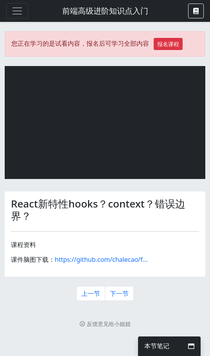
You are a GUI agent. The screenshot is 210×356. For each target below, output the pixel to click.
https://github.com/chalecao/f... (101, 259)
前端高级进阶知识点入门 (105, 10)
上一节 (90, 293)
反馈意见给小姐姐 (105, 323)
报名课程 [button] (168, 44)
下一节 (119, 293)
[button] (196, 11)
